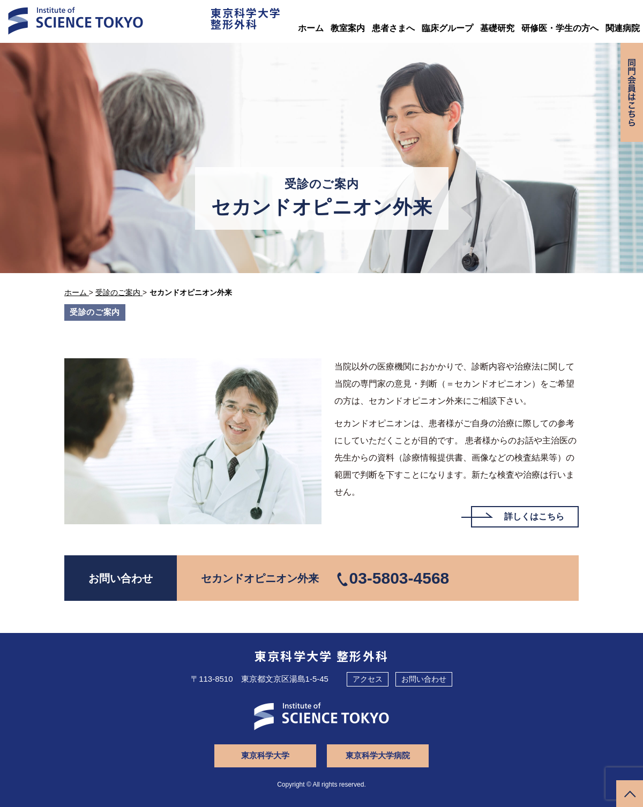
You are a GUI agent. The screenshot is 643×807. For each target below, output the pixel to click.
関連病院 (622, 28)
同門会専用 (631, 92)
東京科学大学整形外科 (246, 18)
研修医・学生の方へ (560, 28)
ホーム (311, 28)
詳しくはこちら (534, 516)
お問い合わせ (423, 679)
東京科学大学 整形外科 (322, 655)
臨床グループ (447, 28)
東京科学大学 (265, 755)
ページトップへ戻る (629, 793)
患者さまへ (393, 28)
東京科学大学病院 (378, 755)
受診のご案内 (95, 311)
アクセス (368, 679)
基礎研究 (497, 28)
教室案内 (348, 28)
